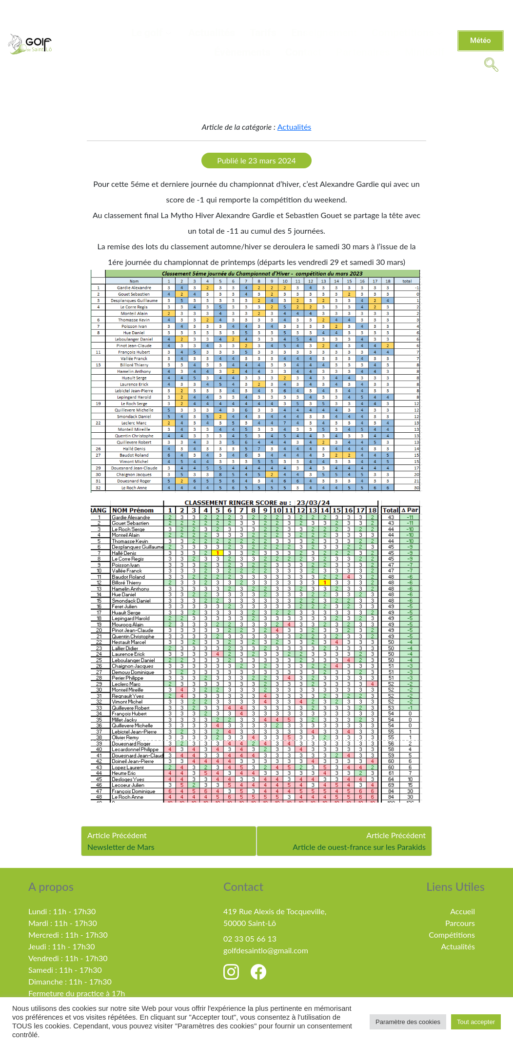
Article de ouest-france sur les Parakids (359, 846)
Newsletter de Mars (121, 846)
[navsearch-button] (491, 64)
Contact (303, 52)
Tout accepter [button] (476, 1022)
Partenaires (363, 52)
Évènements (242, 52)
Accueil (462, 911)
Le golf (152, 33)
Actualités (211, 33)
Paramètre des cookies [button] (407, 1022)
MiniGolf (425, 52)
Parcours (460, 922)
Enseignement (324, 33)
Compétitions (408, 33)
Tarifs (263, 33)
